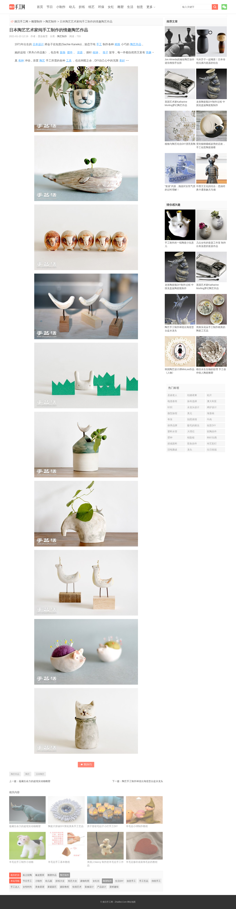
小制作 (61, 7)
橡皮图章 (39, 875)
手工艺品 (143, 881)
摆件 (70, 52)
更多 (149, 7)
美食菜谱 (39, 887)
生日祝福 (212, 449)
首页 (40, 7)
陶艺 (42, 60)
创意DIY (211, 425)
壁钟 (170, 437)
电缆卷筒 (172, 401)
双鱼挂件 (192, 443)
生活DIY (119, 881)
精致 (117, 44)
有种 (21, 60)
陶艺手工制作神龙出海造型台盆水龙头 (142, 781)
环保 (101, 7)
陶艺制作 (51, 21)
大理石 (191, 431)
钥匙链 (191, 437)
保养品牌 (172, 425)
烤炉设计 (212, 407)
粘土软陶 (27, 875)
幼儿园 (48, 881)
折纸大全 (59, 881)
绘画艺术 (76, 887)
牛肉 (209, 419)
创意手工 (131, 881)
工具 (69, 60)
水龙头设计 (193, 407)
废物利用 (84, 881)
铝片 (209, 395)
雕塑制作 (36, 21)
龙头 (189, 449)
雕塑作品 (52, 875)
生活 (130, 7)
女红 (111, 7)
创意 (140, 7)
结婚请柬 (192, 395)
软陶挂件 (212, 431)
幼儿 (72, 7)
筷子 (105, 52)
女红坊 (96, 881)
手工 (99, 44)
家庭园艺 (52, 887)
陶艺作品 (135, 44)
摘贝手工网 (21, 21)
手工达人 (15, 887)
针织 (170, 407)
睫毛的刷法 (193, 425)
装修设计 (89, 887)
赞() (86, 764)
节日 (50, 7)
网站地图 (131, 902)
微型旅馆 (172, 413)
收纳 (95, 52)
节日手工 (27, 881)
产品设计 (101, 887)
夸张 (170, 419)
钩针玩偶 (212, 437)
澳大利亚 (212, 401)
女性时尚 (27, 887)
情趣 (148, 52)
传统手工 (156, 881)
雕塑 (120, 7)
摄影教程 (64, 887)
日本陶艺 (40, 774)
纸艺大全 (72, 881)
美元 (189, 413)
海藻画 (210, 413)
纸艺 (91, 7)
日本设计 (38, 44)
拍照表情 (192, 419)
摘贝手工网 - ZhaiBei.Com (115, 902)
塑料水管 (172, 431)
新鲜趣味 (114, 887)
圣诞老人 (172, 395)
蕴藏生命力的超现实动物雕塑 (34, 781)
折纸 (82, 7)
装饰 (62, 52)
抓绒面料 (172, 443)
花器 (80, 52)
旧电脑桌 (172, 449)
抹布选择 (192, 401)
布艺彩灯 (212, 443)
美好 (122, 60)
